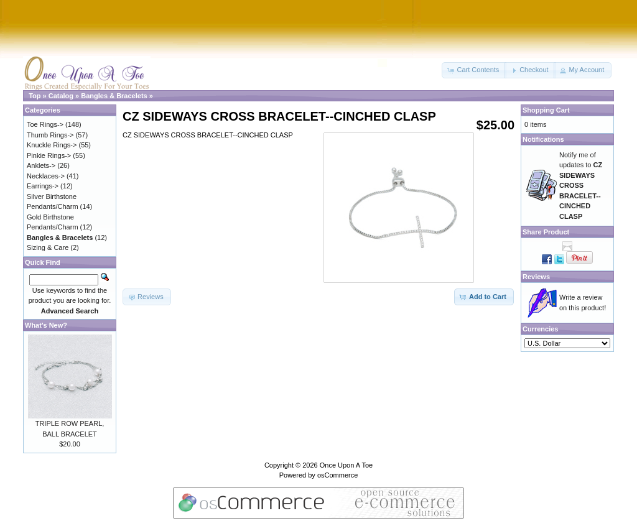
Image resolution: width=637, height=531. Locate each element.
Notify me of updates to (580, 185)
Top (34, 95)
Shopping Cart (546, 110)
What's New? (46, 325)
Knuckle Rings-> (52, 145)
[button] (474, 70)
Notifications (543, 139)
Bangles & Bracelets (114, 95)
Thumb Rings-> (50, 135)
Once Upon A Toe (346, 465)
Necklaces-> (46, 176)
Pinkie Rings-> (49, 155)
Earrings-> (42, 186)
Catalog (61, 95)
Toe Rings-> (45, 124)
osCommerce (337, 475)
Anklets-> (41, 165)
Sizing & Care (47, 247)
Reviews (536, 276)
